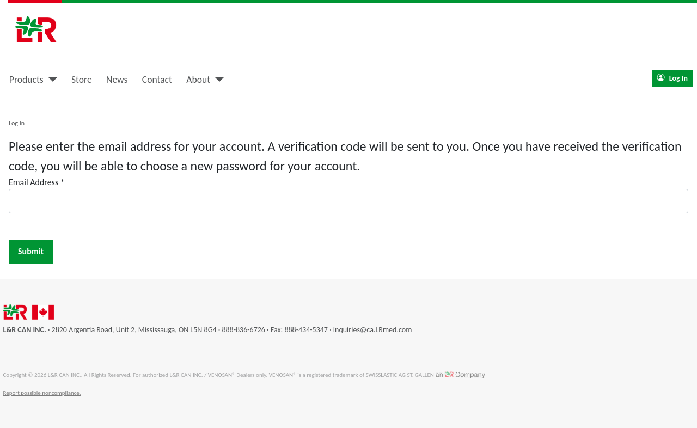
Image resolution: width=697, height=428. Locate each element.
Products (26, 79)
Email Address (37, 182)
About (198, 79)
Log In (672, 78)
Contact (157, 79)
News (116, 79)
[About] (217, 79)
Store (81, 79)
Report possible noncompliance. (42, 392)
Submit (31, 251)
